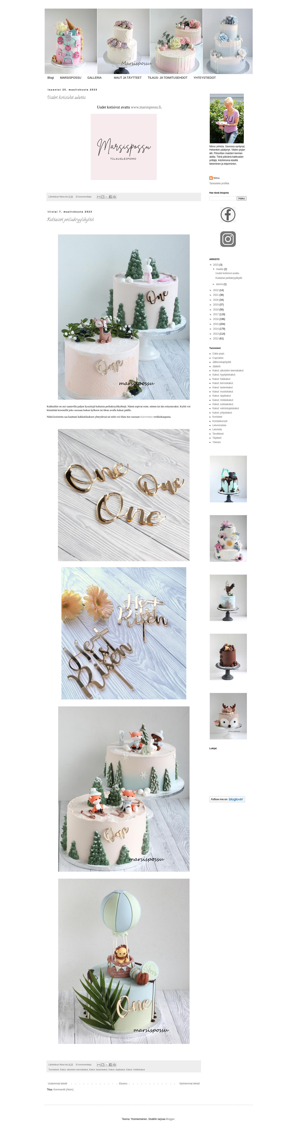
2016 (216, 319)
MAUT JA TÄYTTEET (127, 77)
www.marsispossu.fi (146, 107)
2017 (216, 314)
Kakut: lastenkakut (98, 1069)
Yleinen (216, 442)
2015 (216, 324)
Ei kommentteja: (84, 196)
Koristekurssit (219, 421)
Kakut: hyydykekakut (223, 374)
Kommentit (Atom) (63, 1089)
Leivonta (217, 429)
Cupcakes (217, 358)
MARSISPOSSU (70, 77)
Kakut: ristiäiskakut (135, 1069)
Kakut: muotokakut (222, 391)
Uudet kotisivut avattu (66, 97)
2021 (216, 295)
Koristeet (217, 416)
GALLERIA (94, 77)
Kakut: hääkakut (221, 379)
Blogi (50, 77)
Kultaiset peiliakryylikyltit (70, 219)
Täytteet (216, 437)
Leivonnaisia (219, 425)
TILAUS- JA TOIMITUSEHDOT (167, 77)
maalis (220, 269)
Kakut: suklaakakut (222, 404)
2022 (216, 290)
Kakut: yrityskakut (222, 412)
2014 (216, 328)
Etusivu (123, 1083)
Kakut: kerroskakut (222, 383)
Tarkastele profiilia (219, 183)
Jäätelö (216, 366)
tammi (220, 284)
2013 (216, 333)
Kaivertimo (146, 416)
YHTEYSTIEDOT (205, 77)
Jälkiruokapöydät (221, 362)
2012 (216, 338)
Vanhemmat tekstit (189, 1083)
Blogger (170, 1119)
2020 (216, 299)
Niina (216, 178)
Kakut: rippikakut (116, 1069)
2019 (216, 304)
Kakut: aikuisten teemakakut (74, 1069)
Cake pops (218, 353)
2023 (216, 264)
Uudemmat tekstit (57, 1083)
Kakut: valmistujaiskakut (225, 408)
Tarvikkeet (218, 433)
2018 (216, 309)
